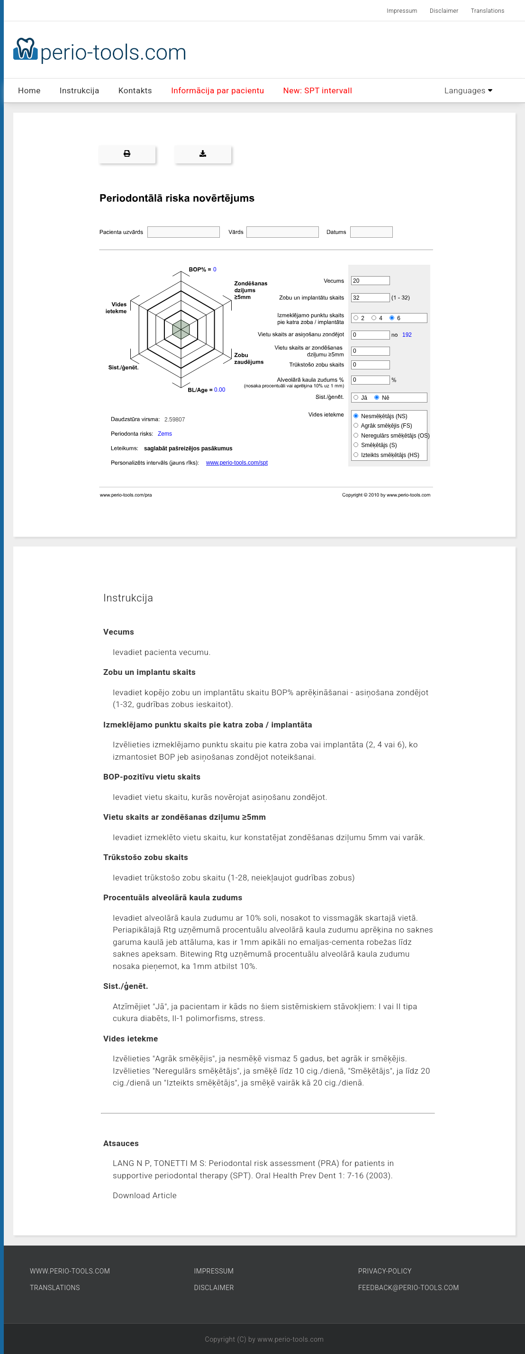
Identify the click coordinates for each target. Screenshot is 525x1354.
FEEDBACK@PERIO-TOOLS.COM (408, 1288)
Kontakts (135, 91)
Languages (468, 91)
